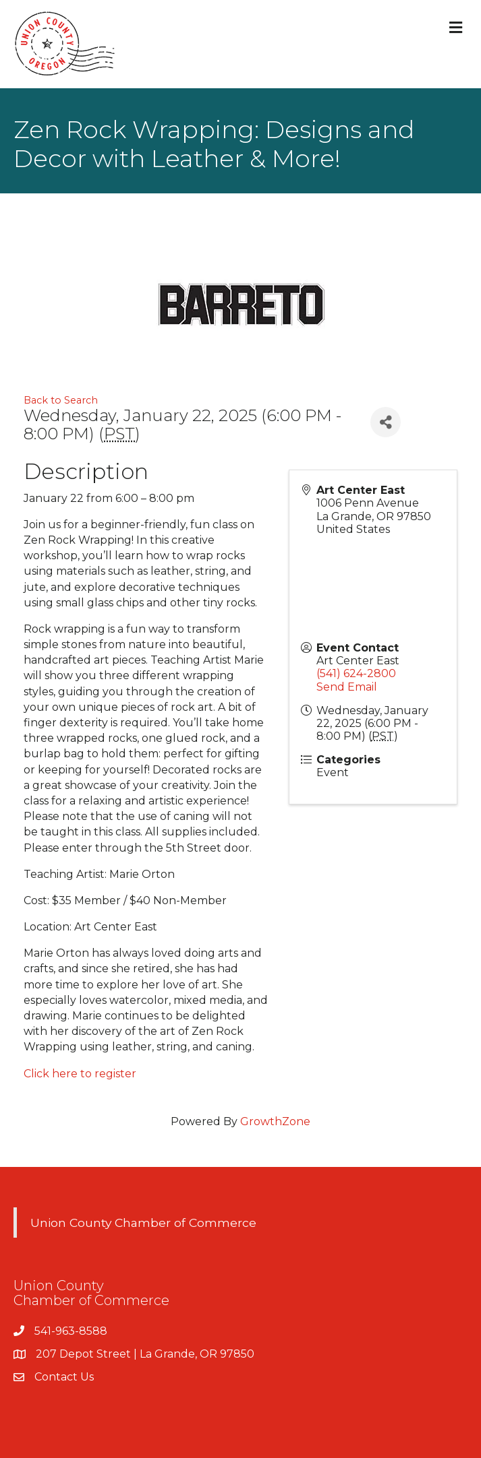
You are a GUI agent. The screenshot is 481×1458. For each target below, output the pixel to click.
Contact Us (64, 1376)
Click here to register (80, 1073)
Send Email (346, 686)
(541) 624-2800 (356, 673)
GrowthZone (275, 1121)
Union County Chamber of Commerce (143, 1222)
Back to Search (61, 400)
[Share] (385, 422)
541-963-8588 (70, 1331)
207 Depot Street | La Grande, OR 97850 (145, 1354)
